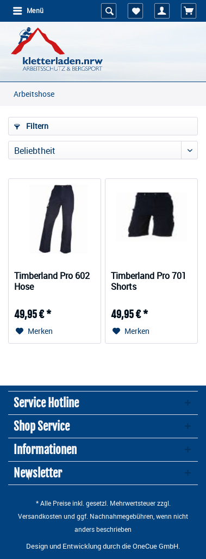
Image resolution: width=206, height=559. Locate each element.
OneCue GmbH (155, 546)
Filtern (31, 126)
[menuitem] (27, 11)
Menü (28, 10)
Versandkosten (40, 516)
